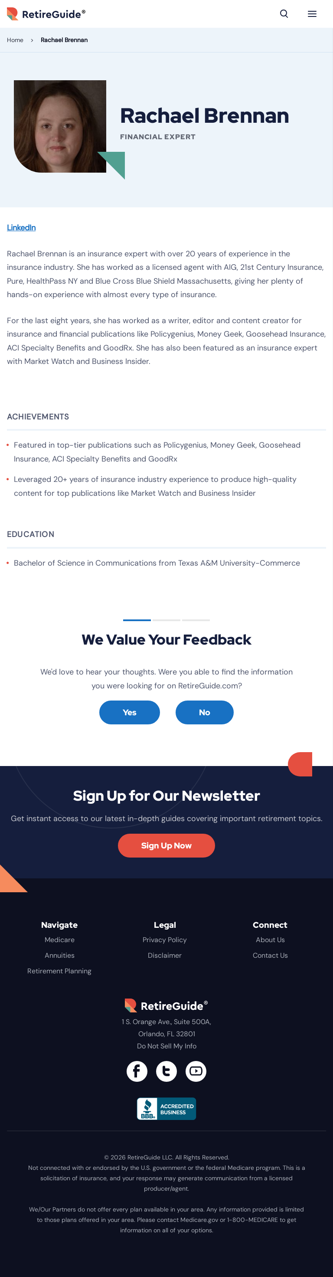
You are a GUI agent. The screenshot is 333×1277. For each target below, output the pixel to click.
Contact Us (270, 955)
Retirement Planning (59, 971)
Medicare (60, 939)
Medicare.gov (199, 1220)
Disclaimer (165, 955)
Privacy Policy (165, 939)
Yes (130, 712)
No (204, 712)
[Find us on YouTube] (196, 1071)
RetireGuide (59, 13)
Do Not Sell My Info (166, 1046)
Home (15, 40)
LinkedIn (21, 228)
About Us (270, 939)
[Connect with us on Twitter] (166, 1071)
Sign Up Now (166, 845)
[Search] (284, 14)
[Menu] (312, 14)
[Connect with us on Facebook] (137, 1071)
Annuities (60, 955)
